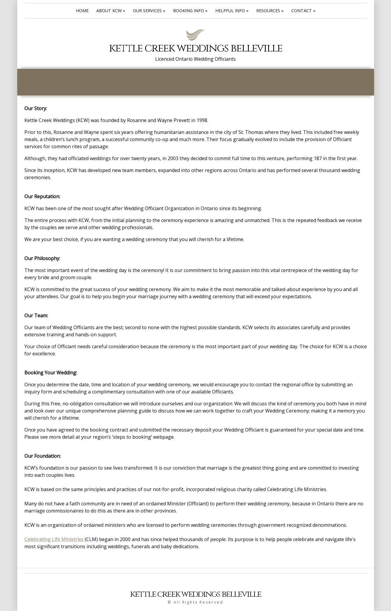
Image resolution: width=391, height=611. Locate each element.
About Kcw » (110, 10)
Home (82, 10)
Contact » (303, 10)
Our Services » (149, 10)
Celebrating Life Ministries (54, 539)
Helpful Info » (232, 10)
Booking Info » (190, 10)
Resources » (270, 10)
